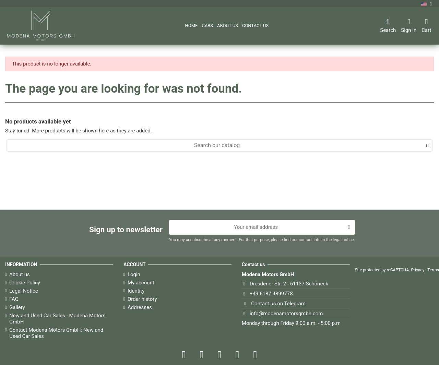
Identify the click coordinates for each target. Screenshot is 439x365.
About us (19, 274)
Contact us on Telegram (278, 304)
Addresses (140, 307)
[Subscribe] (349, 227)
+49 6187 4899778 (271, 294)
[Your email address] (256, 227)
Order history (142, 299)
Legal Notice (23, 291)
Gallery (17, 307)
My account (141, 283)
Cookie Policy (24, 283)
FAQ (14, 299)
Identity (136, 291)
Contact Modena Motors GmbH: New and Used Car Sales (56, 333)
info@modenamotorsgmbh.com (286, 313)
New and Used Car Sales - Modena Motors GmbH (57, 319)
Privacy (417, 270)
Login (134, 274)
